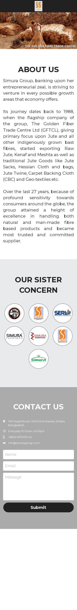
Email (10, 466)
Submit (38, 507)
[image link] (38, 6)
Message (13, 477)
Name (10, 454)
